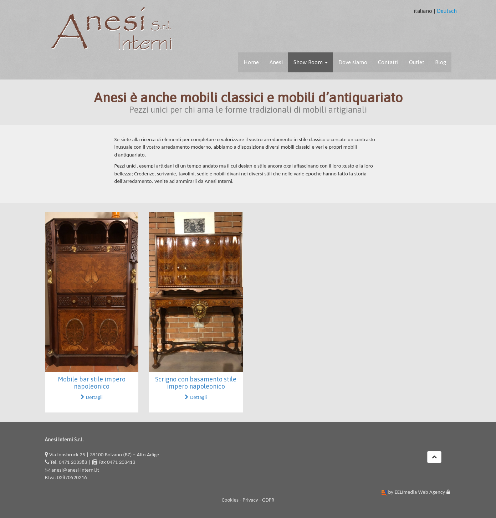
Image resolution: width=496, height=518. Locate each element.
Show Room (310, 62)
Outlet (416, 62)
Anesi (276, 62)
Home (251, 62)
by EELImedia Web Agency (416, 492)
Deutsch (447, 11)
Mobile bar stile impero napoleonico (92, 382)
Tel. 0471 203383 (68, 462)
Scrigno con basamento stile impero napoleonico (195, 382)
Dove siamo (352, 62)
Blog (440, 62)
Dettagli (92, 397)
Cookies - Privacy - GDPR (247, 500)
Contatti (388, 62)
